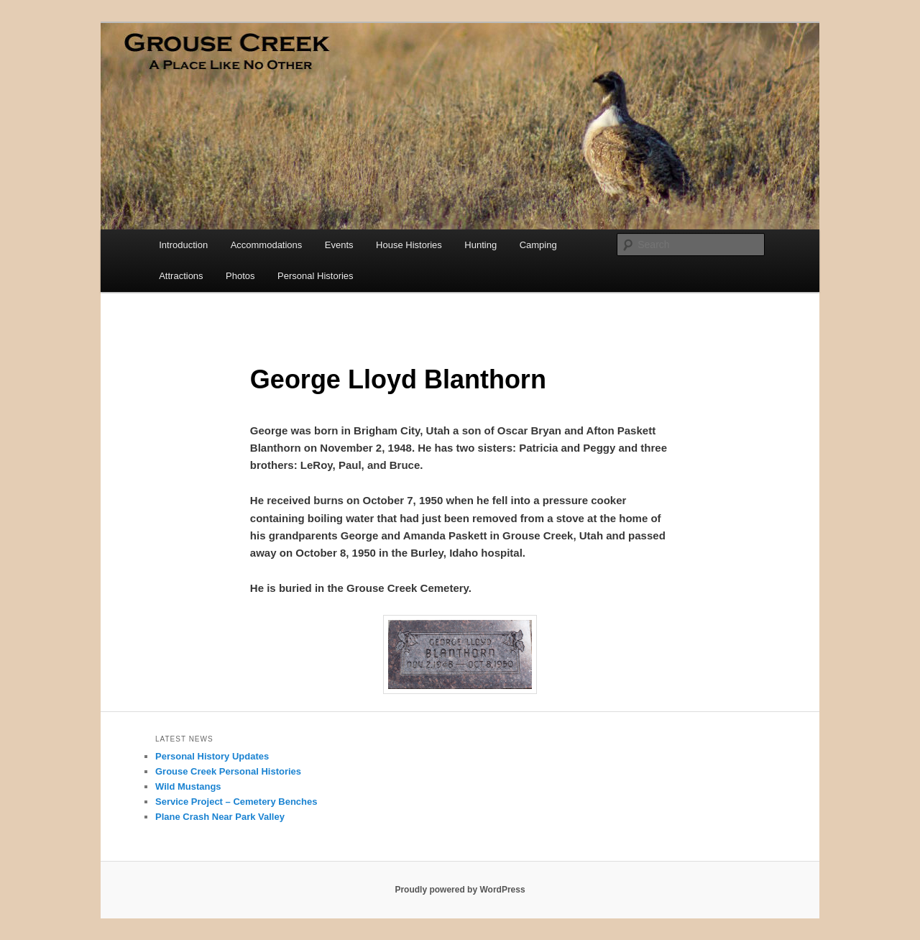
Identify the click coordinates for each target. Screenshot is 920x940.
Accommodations (267, 244)
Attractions (181, 275)
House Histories (409, 244)
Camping (538, 244)
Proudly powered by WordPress (460, 890)
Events (339, 244)
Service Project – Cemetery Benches (236, 801)
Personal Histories (315, 275)
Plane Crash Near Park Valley (220, 816)
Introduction (183, 244)
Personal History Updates (212, 756)
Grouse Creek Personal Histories (228, 771)
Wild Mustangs (188, 786)
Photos (240, 275)
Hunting (480, 244)
